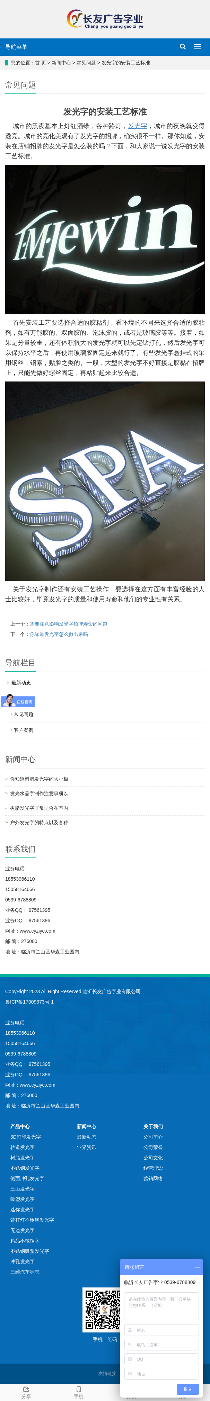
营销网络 (153, 1178)
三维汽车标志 (25, 1272)
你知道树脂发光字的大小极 (39, 779)
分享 (26, 1391)
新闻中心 (61, 62)
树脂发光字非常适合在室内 (39, 808)
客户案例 (23, 730)
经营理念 (153, 1168)
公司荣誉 (153, 1147)
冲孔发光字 (22, 1261)
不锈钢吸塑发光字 (29, 1251)
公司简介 (153, 1137)
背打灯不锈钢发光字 (32, 1220)
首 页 (40, 62)
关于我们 (153, 1126)
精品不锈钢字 (25, 1240)
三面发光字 (22, 1189)
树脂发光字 (22, 1157)
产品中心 (20, 1126)
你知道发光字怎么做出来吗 (59, 634)
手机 (79, 1391)
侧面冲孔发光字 (27, 1178)
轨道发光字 (22, 1147)
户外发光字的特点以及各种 (39, 822)
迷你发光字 (22, 1209)
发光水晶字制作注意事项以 (39, 793)
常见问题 (86, 62)
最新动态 (21, 682)
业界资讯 (21, 698)
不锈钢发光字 (25, 1168)
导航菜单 (16, 47)
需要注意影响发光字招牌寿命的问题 (68, 624)
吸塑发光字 (22, 1199)
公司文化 (153, 1157)
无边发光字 (22, 1230)
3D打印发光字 (25, 1137)
